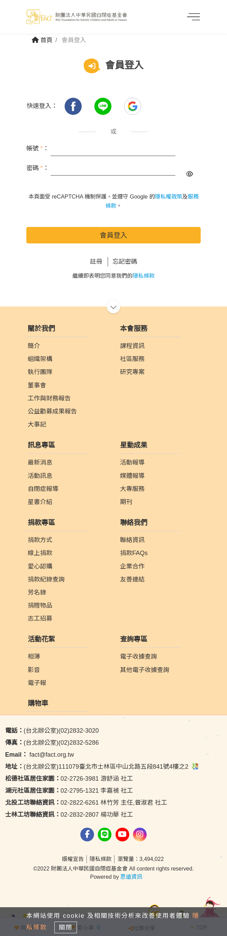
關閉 (65, 927)
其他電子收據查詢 (144, 670)
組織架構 (40, 359)
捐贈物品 (40, 605)
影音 (34, 670)
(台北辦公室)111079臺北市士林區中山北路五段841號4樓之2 (102, 766)
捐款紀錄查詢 (46, 579)
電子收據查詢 (138, 656)
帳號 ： (37, 148)
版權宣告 (73, 859)
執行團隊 (40, 372)
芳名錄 (37, 592)
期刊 (126, 502)
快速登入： (42, 106)
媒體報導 (132, 475)
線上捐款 (40, 553)
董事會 (37, 385)
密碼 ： (37, 168)
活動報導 (132, 462)
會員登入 (113, 235)
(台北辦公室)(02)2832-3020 (52, 730)
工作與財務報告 (49, 398)
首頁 (42, 40)
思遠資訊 (131, 877)
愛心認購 (40, 566)
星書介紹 (40, 502)
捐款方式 (40, 540)
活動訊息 (40, 475)
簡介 (34, 346)
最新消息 (40, 462)
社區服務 (132, 359)
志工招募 (40, 618)
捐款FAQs (134, 553)
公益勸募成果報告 (52, 411)
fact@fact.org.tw (39, 754)
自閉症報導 (43, 488)
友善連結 (132, 579)
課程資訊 (132, 346)
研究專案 (132, 372)
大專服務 (132, 488)
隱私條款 (144, 276)
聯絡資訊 (132, 540)
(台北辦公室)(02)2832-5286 (52, 742)
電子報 (37, 683)
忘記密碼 (124, 261)
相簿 (34, 656)
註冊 (96, 261)
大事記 (37, 424)
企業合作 (132, 566)
